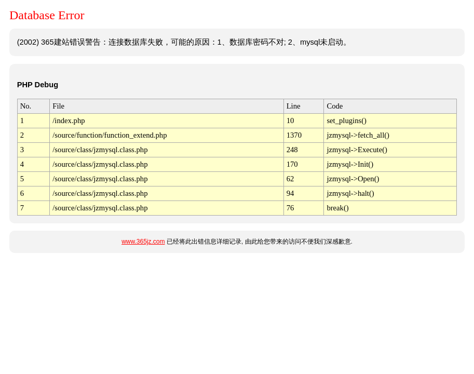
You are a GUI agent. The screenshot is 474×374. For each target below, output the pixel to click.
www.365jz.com (143, 241)
